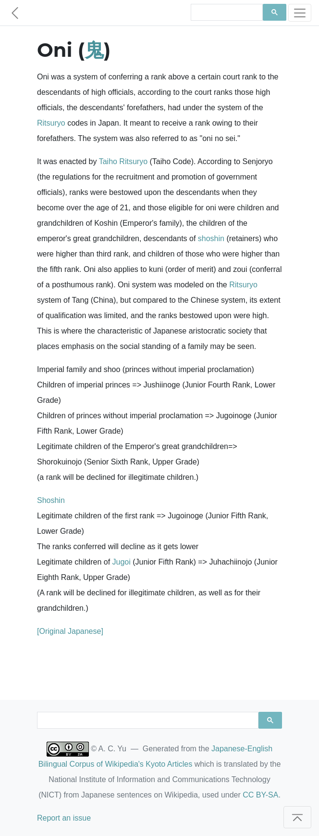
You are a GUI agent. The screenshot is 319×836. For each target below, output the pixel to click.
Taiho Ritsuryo (123, 161)
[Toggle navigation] (299, 13)
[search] (226, 12)
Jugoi (121, 562)
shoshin (211, 238)
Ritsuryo (51, 123)
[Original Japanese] (70, 631)
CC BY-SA (260, 795)
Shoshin (51, 500)
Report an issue (64, 818)
